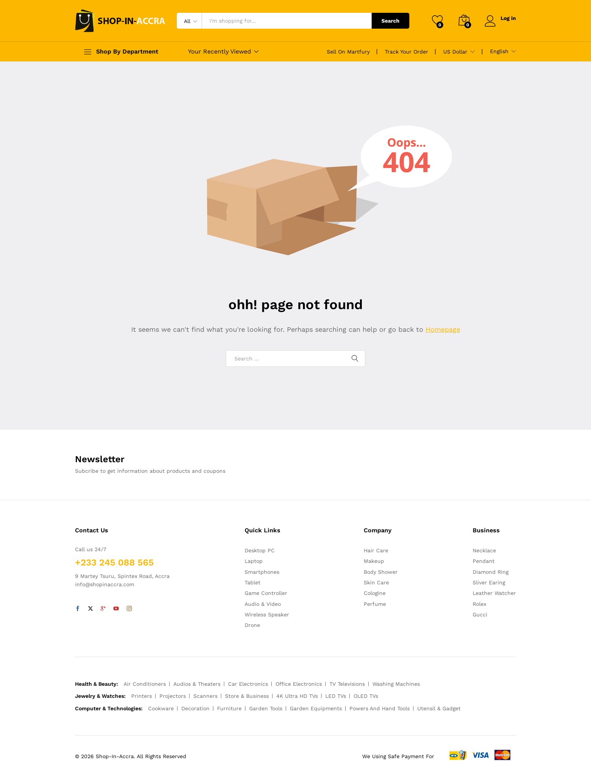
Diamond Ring (490, 572)
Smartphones (262, 572)
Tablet (252, 582)
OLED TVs (366, 696)
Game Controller (266, 593)
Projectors (172, 696)
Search (390, 21)
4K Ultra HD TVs (297, 696)
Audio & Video (263, 604)
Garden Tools (265, 708)
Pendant (484, 561)
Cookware (161, 708)
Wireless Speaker (267, 614)
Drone (252, 625)
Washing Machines (396, 684)
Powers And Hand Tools (379, 708)
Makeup (374, 561)
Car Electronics (248, 684)
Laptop (254, 561)
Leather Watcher (494, 593)
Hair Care (376, 550)
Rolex (479, 604)
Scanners (205, 696)
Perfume (375, 604)
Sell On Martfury (348, 52)
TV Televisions (347, 684)
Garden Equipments (316, 708)
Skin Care (376, 582)
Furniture (229, 708)
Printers (141, 696)
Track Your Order (406, 52)
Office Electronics (299, 684)
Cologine (375, 593)
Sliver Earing (489, 582)
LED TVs (335, 696)
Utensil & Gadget (439, 708)
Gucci (480, 614)
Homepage (443, 329)
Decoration (195, 708)
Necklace (484, 550)
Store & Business (247, 696)
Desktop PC (260, 550)
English (499, 51)
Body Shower (381, 572)
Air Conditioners (145, 684)
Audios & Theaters (196, 684)
